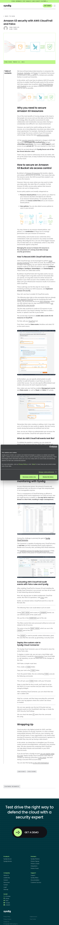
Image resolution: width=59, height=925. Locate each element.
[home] (7, 6)
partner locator (35, 861)
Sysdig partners (35, 856)
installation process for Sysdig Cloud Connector (34, 550)
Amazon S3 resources (33, 173)
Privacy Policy (23, 464)
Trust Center (33, 917)
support (33, 873)
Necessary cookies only (29, 477)
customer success (36, 880)
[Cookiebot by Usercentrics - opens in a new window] (50, 447)
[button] (54, 5)
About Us (6, 873)
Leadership (7, 875)
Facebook (20, 73)
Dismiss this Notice (48, 477)
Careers (6, 878)
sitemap (6, 887)
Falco (42, 597)
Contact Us (6, 919)
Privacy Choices (7, 917)
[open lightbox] (36, 97)
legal (5, 885)
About (34, 464)
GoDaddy (27, 73)
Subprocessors (33, 914)
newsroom (7, 880)
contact (6, 882)
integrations (34, 864)
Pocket (35, 73)
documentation (35, 878)
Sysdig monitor (8, 859)
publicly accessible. (43, 135)
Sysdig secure (8, 856)
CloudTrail (32, 321)
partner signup (35, 859)
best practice (39, 655)
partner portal (34, 866)
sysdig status (34, 875)
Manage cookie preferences (46, 472)
